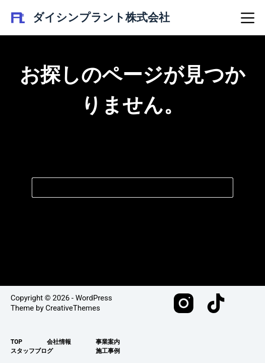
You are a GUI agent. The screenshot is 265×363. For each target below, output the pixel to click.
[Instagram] (183, 303)
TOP (16, 341)
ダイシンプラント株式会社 (101, 17)
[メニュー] (247, 18)
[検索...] (122, 187)
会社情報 (59, 341)
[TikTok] (216, 303)
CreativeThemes (72, 308)
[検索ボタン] (223, 187)
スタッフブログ (32, 350)
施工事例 (108, 350)
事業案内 (108, 341)
